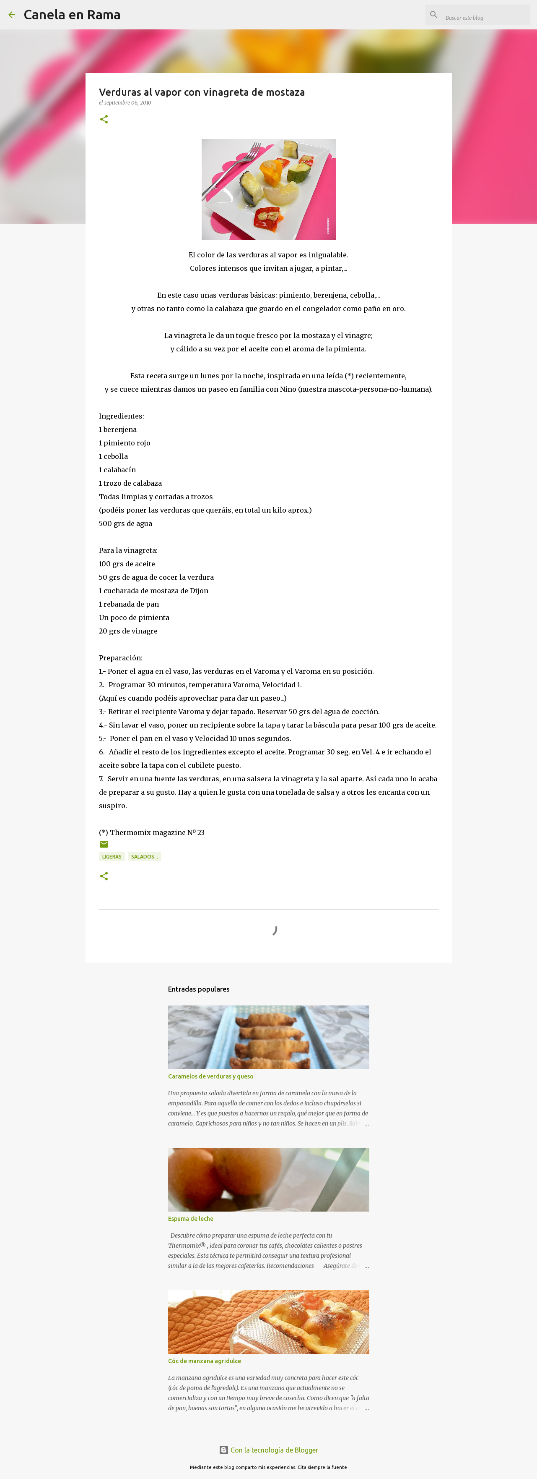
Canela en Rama (72, 14)
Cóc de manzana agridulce (204, 1361)
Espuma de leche (190, 1218)
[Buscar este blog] (486, 15)
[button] (104, 120)
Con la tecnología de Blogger (268, 1450)
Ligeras (112, 856)
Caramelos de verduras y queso (211, 1076)
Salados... (144, 856)
